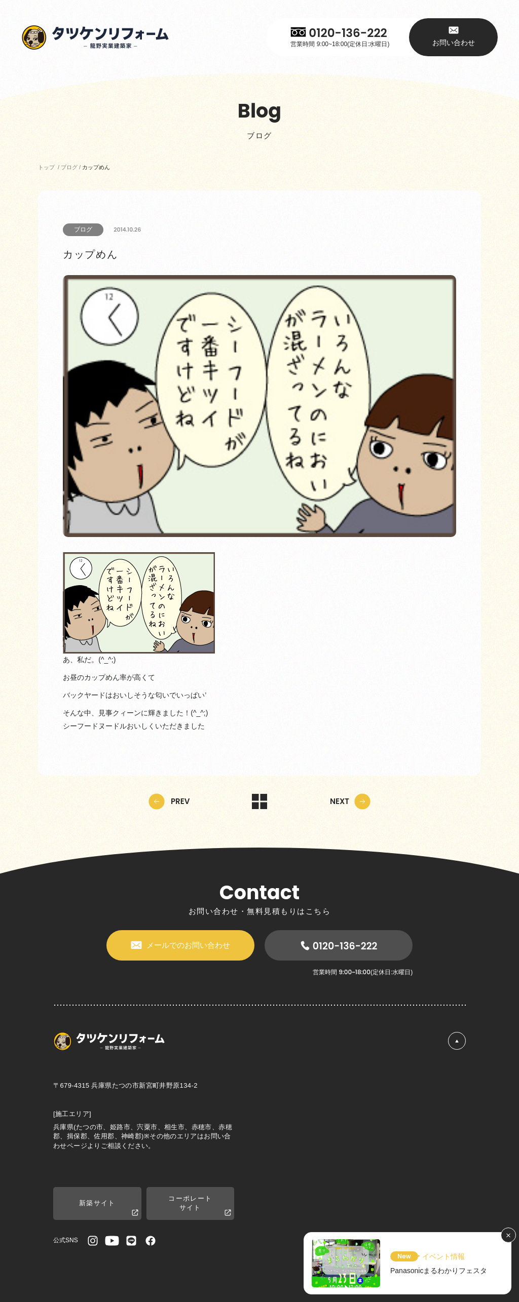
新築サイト (108, 1208)
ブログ (83, 229)
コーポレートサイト (199, 1206)
